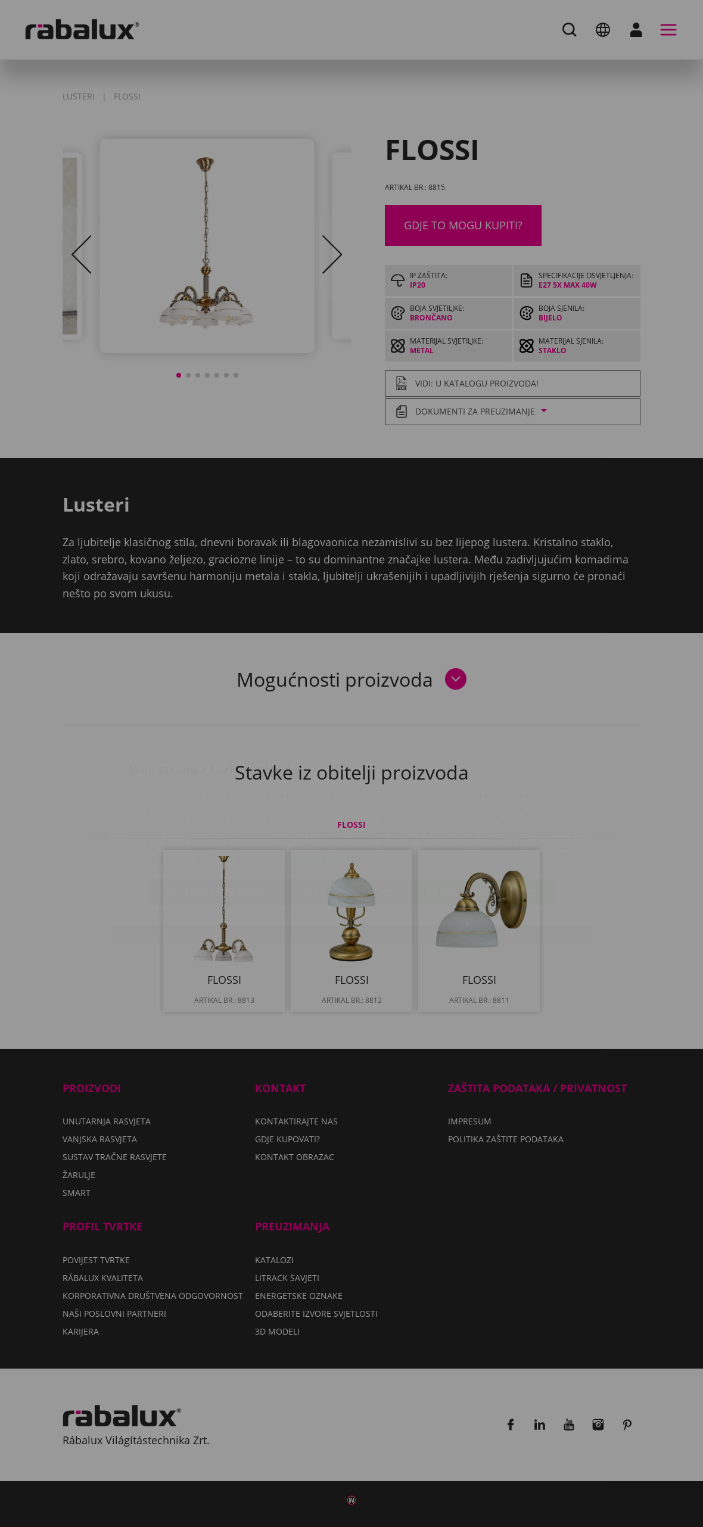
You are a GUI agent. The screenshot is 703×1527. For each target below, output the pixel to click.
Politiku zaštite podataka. (310, 787)
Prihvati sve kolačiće (482, 822)
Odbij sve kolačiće (345, 822)
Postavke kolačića (215, 822)
